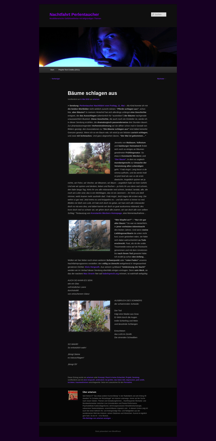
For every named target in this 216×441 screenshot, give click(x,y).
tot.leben (71, 382)
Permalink (128, 382)
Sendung (135, 377)
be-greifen (109, 380)
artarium (96, 99)
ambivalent (100, 380)
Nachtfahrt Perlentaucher (74, 14)
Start (52, 70)
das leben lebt (119, 380)
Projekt (128, 377)
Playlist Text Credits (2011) (69, 70)
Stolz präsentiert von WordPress (108, 431)
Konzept (101, 377)
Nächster (161, 79)
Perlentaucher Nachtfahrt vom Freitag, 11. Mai (102, 105)
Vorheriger (55, 79)
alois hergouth (89, 380)
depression (130, 380)
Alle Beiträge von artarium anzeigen (98, 418)
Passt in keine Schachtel (115, 377)
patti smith (140, 380)
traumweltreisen (82, 382)
